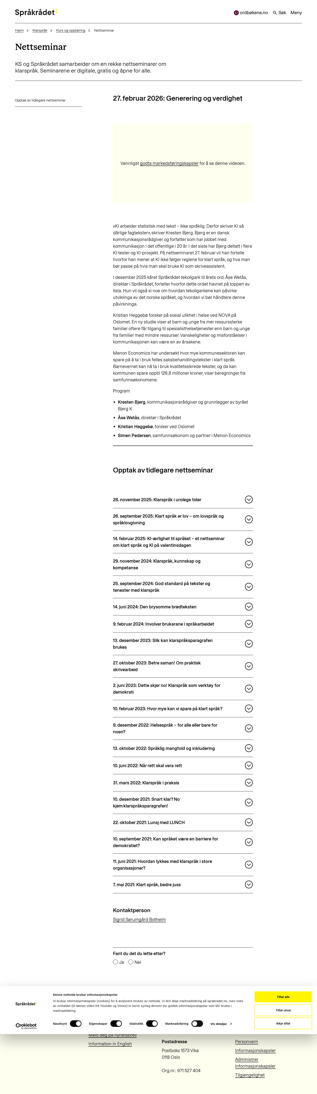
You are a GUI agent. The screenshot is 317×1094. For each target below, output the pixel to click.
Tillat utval (283, 1070)
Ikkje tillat (283, 1083)
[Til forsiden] (36, 12)
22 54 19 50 (246, 1017)
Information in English (110, 1044)
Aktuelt (95, 1008)
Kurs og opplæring (70, 30)
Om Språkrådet (103, 1017)
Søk (279, 12)
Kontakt (96, 1026)
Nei (137, 962)
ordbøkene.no (251, 12)
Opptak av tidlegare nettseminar (40, 100)
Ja (121, 962)
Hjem (19, 30)
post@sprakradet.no (255, 1026)
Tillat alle (283, 1056)
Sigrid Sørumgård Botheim (139, 919)
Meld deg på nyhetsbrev (113, 1035)
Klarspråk (40, 30)
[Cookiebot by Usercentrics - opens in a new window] (26, 1086)
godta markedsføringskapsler (169, 163)
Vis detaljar (218, 1083)
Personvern (246, 1041)
